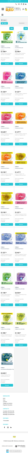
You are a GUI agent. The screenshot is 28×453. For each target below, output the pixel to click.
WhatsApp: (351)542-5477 (8, 412)
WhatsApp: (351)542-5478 (8, 414)
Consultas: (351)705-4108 (8, 411)
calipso (3, 20)
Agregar (7, 63)
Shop (4, 400)
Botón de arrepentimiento (15, 451)
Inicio (4, 398)
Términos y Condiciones (19, 441)
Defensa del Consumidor (7, 446)
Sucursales (6, 420)
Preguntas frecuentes (7, 405)
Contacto (5, 401)
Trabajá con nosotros (7, 403)
